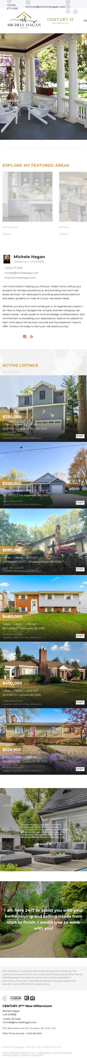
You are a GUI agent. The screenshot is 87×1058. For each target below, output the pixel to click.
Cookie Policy (44, 1052)
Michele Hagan (29, 256)
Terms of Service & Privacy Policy (18, 1052)
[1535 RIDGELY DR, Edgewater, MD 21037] (43, 475)
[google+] (31, 336)
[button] (82, 144)
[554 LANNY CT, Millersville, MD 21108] (43, 608)
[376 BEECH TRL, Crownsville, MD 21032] (43, 741)
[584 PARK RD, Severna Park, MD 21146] (43, 408)
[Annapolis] (27, 233)
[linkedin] (11, 336)
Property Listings (11, 1055)
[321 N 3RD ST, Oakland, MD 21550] (43, 674)
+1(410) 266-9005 (34, 1033)
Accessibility (37, 1055)
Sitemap (25, 1055)
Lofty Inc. (19, 1047)
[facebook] (4, 336)
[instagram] (24, 336)
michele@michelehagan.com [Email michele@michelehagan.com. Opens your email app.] (19, 1022)
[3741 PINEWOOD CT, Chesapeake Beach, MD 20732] (43, 541)
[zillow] (68, 6)
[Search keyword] (41, 144)
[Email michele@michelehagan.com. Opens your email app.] (45, 4)
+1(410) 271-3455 (11, 1019)
